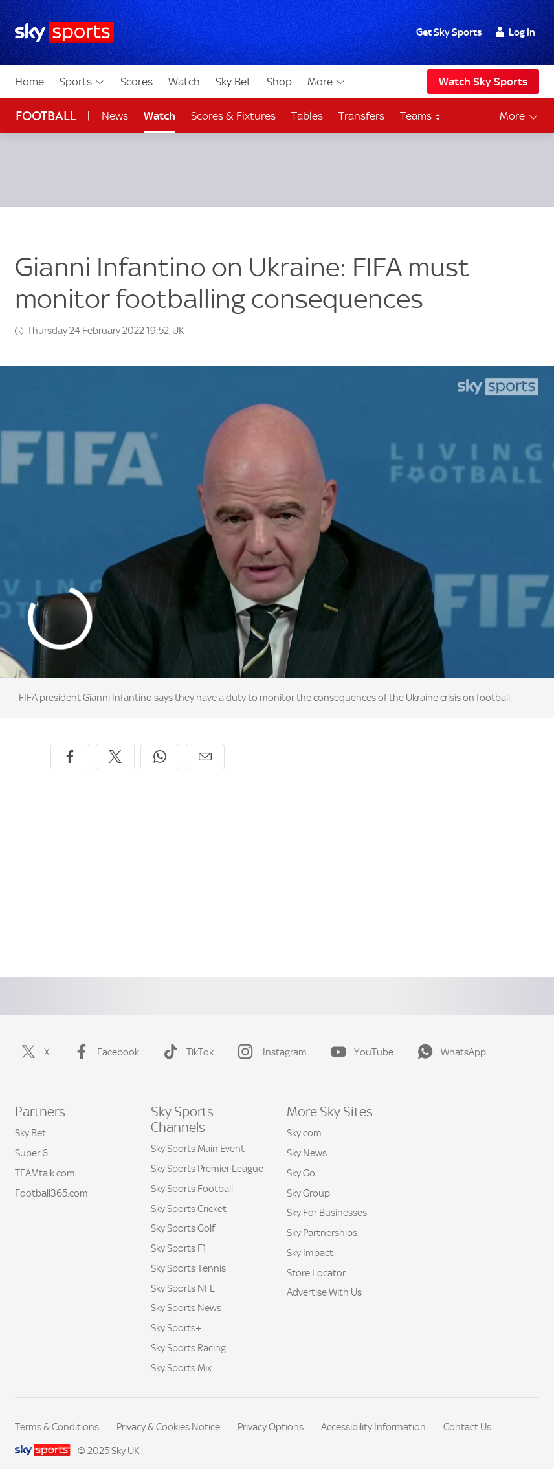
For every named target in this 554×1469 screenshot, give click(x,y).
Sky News (307, 1137)
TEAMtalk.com (45, 1158)
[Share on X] (115, 741)
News (115, 115)
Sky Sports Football (192, 1173)
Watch (184, 81)
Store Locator (316, 1257)
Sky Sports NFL (183, 1273)
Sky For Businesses (327, 1197)
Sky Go (301, 1158)
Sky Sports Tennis (188, 1253)
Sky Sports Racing (188, 1332)
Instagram (269, 1036)
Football (46, 116)
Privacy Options (271, 1411)
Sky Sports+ (176, 1312)
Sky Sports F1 (178, 1233)
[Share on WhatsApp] (159, 741)
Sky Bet (233, 81)
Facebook (104, 1036)
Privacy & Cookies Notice (168, 1411)
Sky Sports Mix (181, 1352)
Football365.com (51, 1178)
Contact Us (467, 1411)
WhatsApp (449, 1036)
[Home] (64, 32)
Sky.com (304, 1117)
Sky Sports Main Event (198, 1133)
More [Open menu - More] (519, 116)
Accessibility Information (373, 1411)
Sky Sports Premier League (207, 1153)
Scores (136, 81)
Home (29, 81)
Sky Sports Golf (183, 1213)
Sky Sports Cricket (189, 1193)
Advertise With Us (324, 1277)
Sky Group (308, 1178)
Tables (307, 115)
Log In (515, 32)
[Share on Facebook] (69, 741)
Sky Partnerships (322, 1217)
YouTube (359, 1036)
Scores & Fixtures (233, 115)
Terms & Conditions (57, 1411)
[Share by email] (205, 741)
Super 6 (31, 1137)
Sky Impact (310, 1237)
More (326, 81)
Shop (279, 81)
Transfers (361, 115)
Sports (82, 81)
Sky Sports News (186, 1292)
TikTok (186, 1036)
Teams (420, 115)
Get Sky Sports (449, 32)
